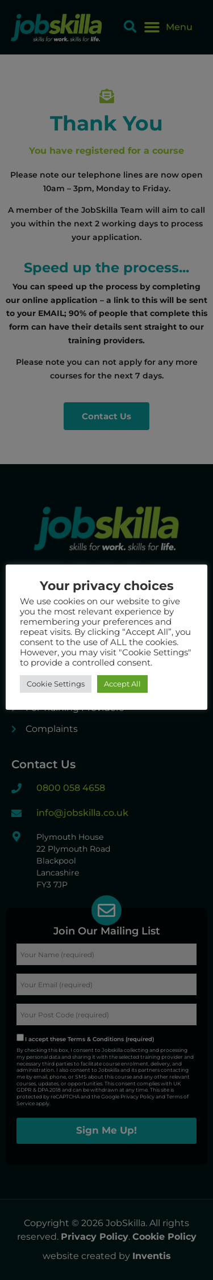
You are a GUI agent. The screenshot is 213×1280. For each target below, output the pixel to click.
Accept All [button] (122, 683)
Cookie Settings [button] (56, 683)
